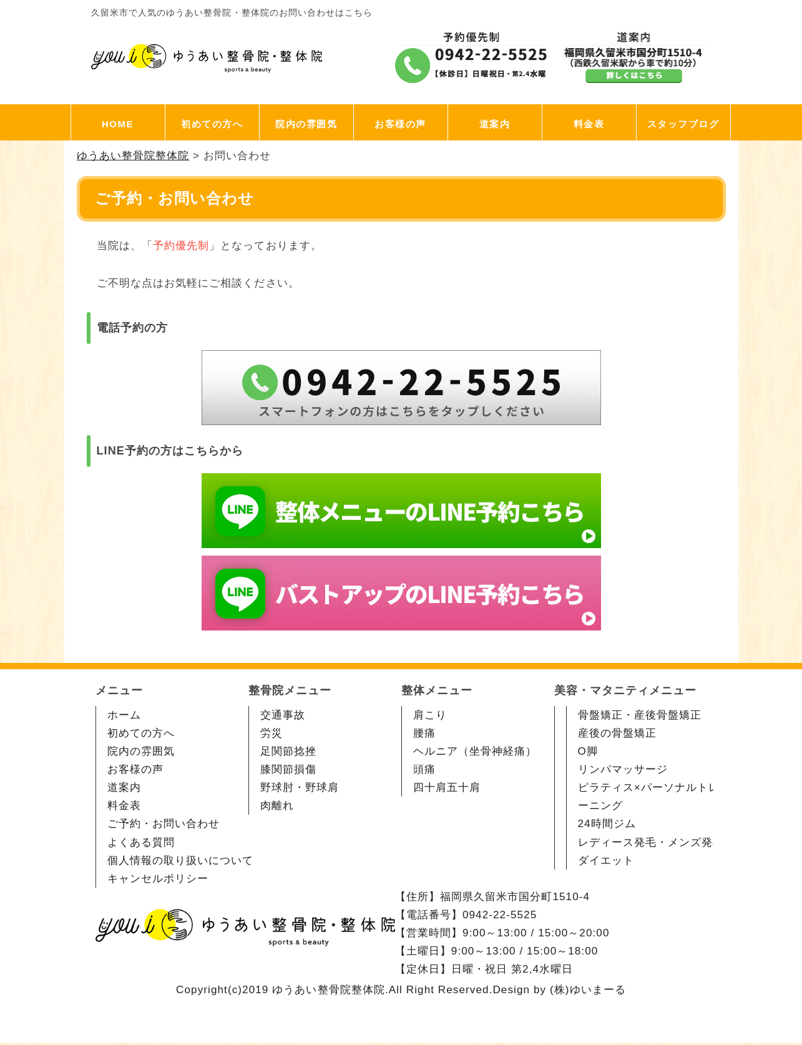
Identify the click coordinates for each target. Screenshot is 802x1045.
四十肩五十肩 (447, 787)
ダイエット (606, 860)
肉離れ (277, 806)
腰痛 (424, 733)
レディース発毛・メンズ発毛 (651, 842)
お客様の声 (400, 124)
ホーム (124, 715)
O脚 (588, 751)
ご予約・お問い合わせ (163, 824)
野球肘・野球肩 (299, 787)
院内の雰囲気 (306, 124)
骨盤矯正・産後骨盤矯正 (640, 715)
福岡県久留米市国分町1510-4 (515, 897)
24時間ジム (607, 824)
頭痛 (424, 769)
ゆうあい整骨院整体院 (328, 990)
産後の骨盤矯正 (617, 733)
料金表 (589, 124)
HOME (118, 124)
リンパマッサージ (623, 769)
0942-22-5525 (499, 915)
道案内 (495, 124)
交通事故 (282, 715)
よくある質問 (141, 842)
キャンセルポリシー (158, 879)
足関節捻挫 (288, 751)
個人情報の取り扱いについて (180, 860)
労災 (271, 733)
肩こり (430, 715)
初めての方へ (212, 124)
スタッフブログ (683, 124)
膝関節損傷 (288, 769)
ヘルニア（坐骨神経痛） (475, 751)
